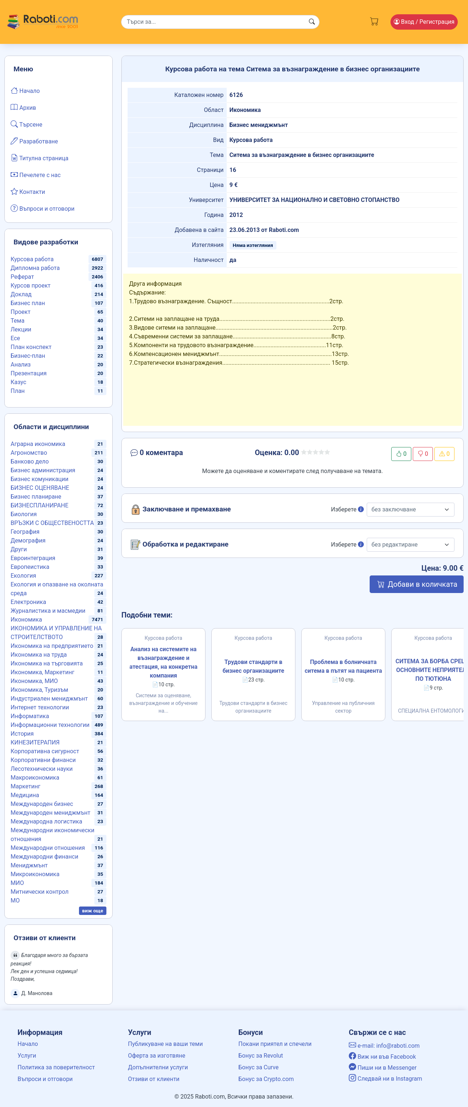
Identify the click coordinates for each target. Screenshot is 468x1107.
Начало (25, 90)
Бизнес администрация (43, 470)
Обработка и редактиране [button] (180, 545)
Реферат (22, 276)
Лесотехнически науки (42, 768)
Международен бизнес (42, 803)
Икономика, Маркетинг (42, 672)
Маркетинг (25, 786)
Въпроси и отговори (43, 208)
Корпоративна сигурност (45, 751)
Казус (18, 382)
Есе (15, 338)
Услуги (27, 1055)
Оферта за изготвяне (156, 1055)
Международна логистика (46, 821)
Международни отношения (48, 847)
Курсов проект (30, 285)
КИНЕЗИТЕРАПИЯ (35, 742)
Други (19, 549)
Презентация (29, 373)
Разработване (34, 140)
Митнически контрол (40, 891)
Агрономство (29, 452)
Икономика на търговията (47, 663)
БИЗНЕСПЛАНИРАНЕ (39, 505)
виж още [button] (92, 910)
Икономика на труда (39, 654)
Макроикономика (35, 777)
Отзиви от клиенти (154, 1079)
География (25, 531)
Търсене (26, 124)
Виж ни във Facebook (382, 1056)
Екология (23, 575)
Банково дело (30, 461)
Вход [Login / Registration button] (424, 21)
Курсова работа (32, 259)
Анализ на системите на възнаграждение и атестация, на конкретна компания (163, 662)
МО (15, 900)
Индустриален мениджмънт (49, 698)
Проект (20, 311)
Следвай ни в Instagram (385, 1078)
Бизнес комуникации (39, 479)
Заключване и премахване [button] (181, 509)
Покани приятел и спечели (275, 1043)
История (22, 733)
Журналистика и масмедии (48, 610)
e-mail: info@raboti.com (384, 1045)
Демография (28, 540)
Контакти (28, 191)
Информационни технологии (50, 724)
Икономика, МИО (34, 681)
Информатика (30, 716)
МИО (17, 882)
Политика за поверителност (56, 1067)
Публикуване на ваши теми (165, 1043)
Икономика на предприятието (52, 645)
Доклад (21, 294)
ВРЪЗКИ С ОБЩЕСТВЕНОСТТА (52, 522)
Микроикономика (35, 874)
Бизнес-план (28, 355)
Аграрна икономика (38, 443)
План (18, 390)
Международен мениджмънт (50, 812)
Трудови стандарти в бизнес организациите (253, 666)
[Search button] (312, 22)
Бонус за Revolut (260, 1055)
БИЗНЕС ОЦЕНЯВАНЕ (40, 487)
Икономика (26, 619)
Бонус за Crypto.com (266, 1079)
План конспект (31, 347)
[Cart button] (374, 20)
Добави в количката (416, 584)
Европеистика (30, 566)
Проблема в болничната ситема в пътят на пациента (343, 666)
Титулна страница (39, 157)
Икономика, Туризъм (39, 689)
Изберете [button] (347, 509)
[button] (181, 454)
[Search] (220, 22)
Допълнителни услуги (158, 1067)
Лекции (21, 329)
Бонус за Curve (258, 1067)
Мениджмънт (29, 865)
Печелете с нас (36, 174)
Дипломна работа (35, 267)
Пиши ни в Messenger (383, 1067)
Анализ (21, 364)
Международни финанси (44, 856)
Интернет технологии (40, 707)
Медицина (25, 795)
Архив (23, 107)
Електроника (28, 601)
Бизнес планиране (36, 496)
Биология (24, 514)
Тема (17, 320)
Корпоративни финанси (43, 760)
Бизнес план (28, 303)
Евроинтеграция (33, 558)
